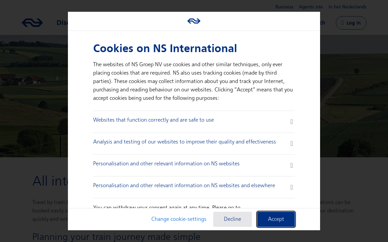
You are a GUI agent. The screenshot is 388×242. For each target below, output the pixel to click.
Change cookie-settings (178, 219)
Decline (232, 219)
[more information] (291, 121)
